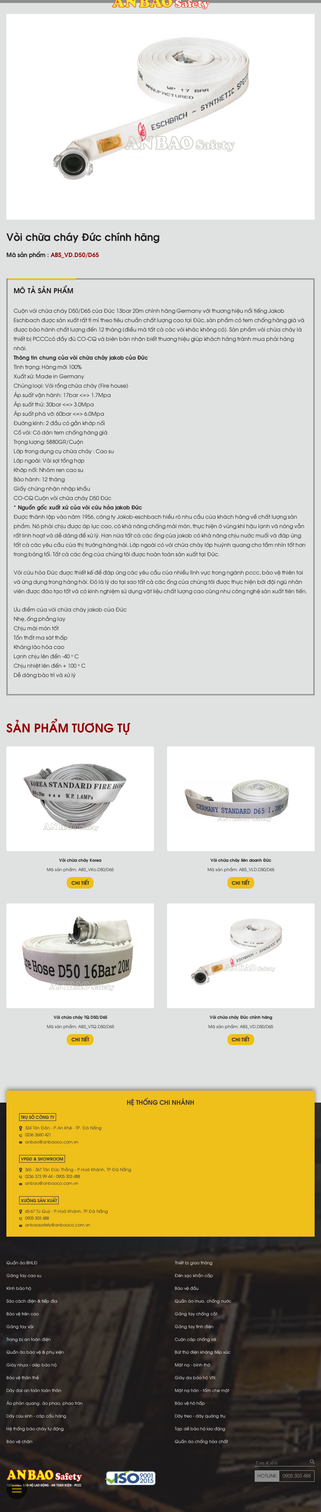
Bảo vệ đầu (187, 1288)
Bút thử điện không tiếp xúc (202, 1352)
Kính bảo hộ (18, 1288)
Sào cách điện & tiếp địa (31, 1300)
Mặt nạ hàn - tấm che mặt (202, 1390)
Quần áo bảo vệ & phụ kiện (35, 1352)
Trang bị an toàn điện (28, 1339)
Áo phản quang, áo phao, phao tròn (44, 1403)
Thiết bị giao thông (194, 1262)
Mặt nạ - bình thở (192, 1364)
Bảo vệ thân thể (22, 1377)
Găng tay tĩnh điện (194, 1326)
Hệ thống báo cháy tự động (35, 1428)
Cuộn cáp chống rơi (195, 1339)
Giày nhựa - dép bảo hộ (31, 1364)
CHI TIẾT (80, 882)
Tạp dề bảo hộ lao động (200, 1428)
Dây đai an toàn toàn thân (33, 1390)
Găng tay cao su (23, 1275)
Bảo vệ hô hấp (190, 1403)
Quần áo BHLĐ (21, 1262)
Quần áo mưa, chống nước (203, 1300)
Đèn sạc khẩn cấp (194, 1275)
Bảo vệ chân (19, 1441)
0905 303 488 (297, 1475)
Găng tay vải (20, 1326)
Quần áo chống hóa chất (201, 1441)
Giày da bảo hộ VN (195, 1377)
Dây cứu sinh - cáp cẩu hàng (36, 1415)
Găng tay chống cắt (196, 1313)
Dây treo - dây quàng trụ (200, 1415)
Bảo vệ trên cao (22, 1313)
